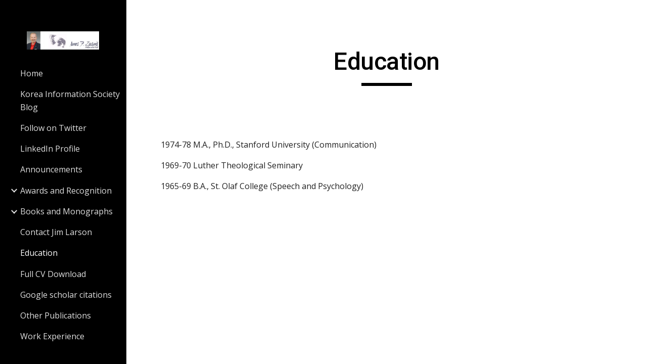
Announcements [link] (51, 169)
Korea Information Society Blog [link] (70, 100)
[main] (386, 66)
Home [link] (31, 73)
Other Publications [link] (55, 315)
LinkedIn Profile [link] (50, 148)
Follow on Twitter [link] (53, 127)
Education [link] (39, 252)
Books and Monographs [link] (66, 211)
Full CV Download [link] (53, 274)
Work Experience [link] (52, 336)
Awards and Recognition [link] (66, 190)
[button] (635, 14)
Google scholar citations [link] (66, 294)
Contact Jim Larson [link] (56, 232)
